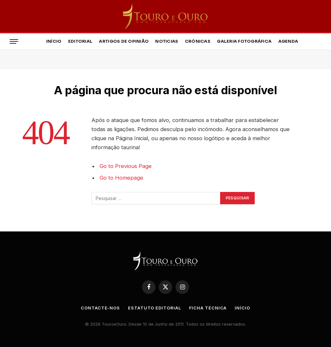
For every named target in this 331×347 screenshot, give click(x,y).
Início (54, 41)
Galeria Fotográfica (244, 41)
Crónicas (197, 41)
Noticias (166, 41)
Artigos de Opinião (124, 41)
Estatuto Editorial (154, 307)
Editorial (80, 41)
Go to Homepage (121, 177)
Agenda (288, 41)
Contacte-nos (100, 307)
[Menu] (14, 41)
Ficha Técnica (208, 307)
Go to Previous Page (126, 166)
